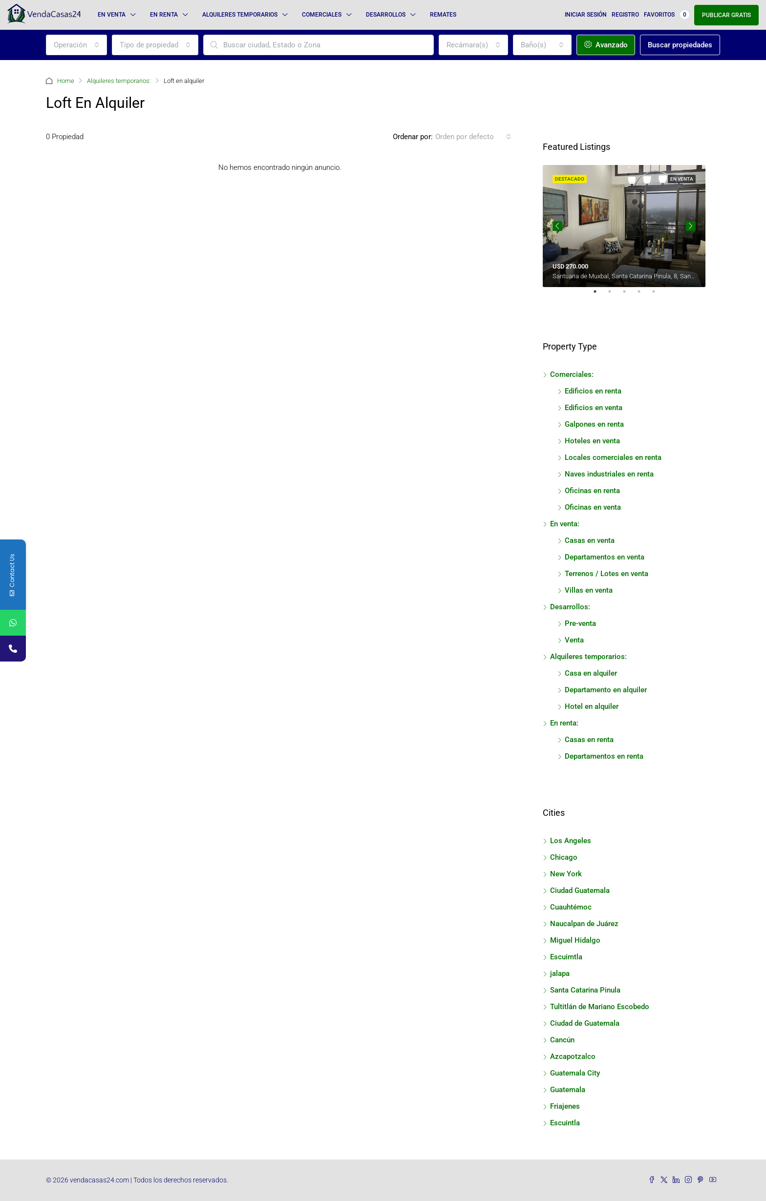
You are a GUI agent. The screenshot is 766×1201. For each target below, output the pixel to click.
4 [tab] (644, 295)
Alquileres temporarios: (119, 80)
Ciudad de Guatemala (584, 1023)
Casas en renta (589, 739)
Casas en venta (590, 540)
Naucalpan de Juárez (584, 923)
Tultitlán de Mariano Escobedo (599, 1006)
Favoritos (666, 14)
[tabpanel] (624, 226)
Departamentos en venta (604, 557)
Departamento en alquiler (606, 689)
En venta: (564, 523)
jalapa (560, 973)
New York (566, 874)
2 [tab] (614, 295)
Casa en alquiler (591, 673)
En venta (112, 14)
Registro (625, 14)
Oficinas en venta (593, 507)
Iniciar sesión (586, 14)
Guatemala (567, 1089)
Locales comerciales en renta (613, 457)
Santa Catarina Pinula (585, 990)
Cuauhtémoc (571, 907)
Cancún (562, 1039)
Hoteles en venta (592, 440)
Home (65, 80)
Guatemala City (575, 1073)
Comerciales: (572, 374)
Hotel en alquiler (591, 706)
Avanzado (606, 45)
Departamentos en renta (604, 756)
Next (691, 226)
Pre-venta (580, 623)
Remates (443, 14)
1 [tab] (600, 295)
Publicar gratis (726, 15)
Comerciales (321, 14)
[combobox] (76, 45)
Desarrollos (385, 14)
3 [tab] (629, 295)
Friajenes (565, 1106)
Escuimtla (566, 957)
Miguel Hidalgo (575, 940)
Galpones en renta (594, 424)
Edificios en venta (593, 407)
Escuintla (565, 1122)
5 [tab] (658, 295)
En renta (164, 14)
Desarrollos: (570, 606)
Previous (557, 226)
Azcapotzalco (573, 1056)
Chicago (563, 857)
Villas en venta (589, 590)
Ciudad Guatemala (580, 890)
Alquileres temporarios (239, 14)
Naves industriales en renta (609, 474)
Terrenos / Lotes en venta (606, 573)
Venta (574, 640)
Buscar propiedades (680, 45)
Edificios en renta (593, 391)
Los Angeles (570, 840)
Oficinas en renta (592, 490)
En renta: (564, 723)
